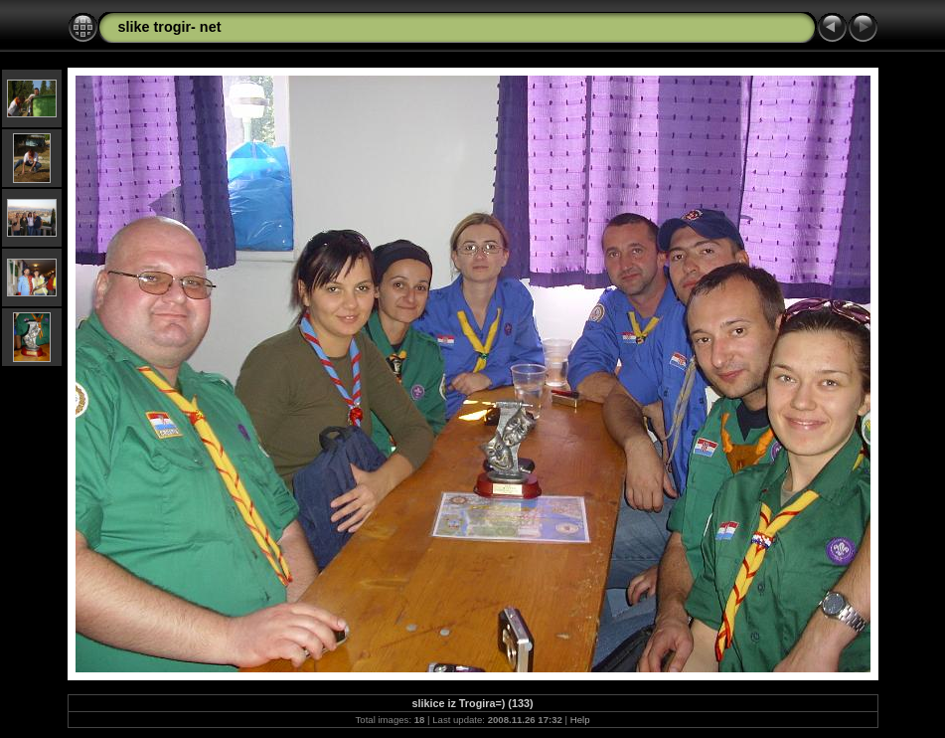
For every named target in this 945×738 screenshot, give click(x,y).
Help (580, 719)
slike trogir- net (170, 27)
